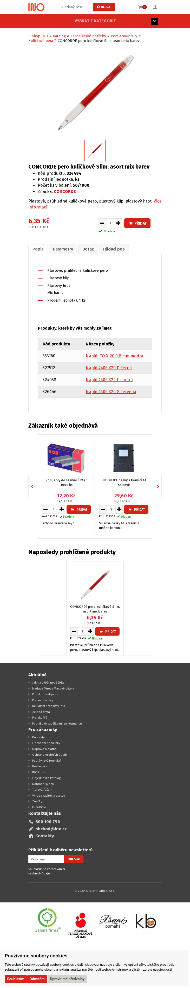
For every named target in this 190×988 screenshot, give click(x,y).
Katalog (59, 36)
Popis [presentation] (37, 249)
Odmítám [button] (37, 979)
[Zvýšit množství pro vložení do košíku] (118, 223)
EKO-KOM (39, 807)
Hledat (104, 7)
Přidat (137, 223)
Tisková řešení (42, 789)
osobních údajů (39, 873)
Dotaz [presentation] (86, 249)
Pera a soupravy (124, 36)
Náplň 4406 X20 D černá (109, 367)
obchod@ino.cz (51, 828)
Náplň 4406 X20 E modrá (109, 379)
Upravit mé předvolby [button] (67, 979)
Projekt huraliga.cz (45, 694)
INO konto (39, 772)
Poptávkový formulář (46, 760)
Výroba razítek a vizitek (48, 795)
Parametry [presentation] (62, 249)
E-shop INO (38, 36)
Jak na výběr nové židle (48, 682)
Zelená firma (41, 711)
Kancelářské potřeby (88, 36)
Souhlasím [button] (15, 979)
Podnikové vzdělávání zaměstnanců (57, 723)
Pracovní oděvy (42, 699)
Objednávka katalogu (47, 778)
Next (161, 486)
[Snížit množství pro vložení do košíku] (102, 223)
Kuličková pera (40, 41)
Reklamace (40, 766)
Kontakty (38, 737)
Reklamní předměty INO (48, 705)
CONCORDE (65, 191)
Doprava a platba (44, 748)
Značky (37, 801)
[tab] (37, 249)
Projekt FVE (39, 717)
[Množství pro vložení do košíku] (110, 223)
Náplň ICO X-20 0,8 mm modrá (114, 355)
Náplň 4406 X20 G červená (111, 391)
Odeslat (74, 859)
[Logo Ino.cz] (36, 7)
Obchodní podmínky (46, 743)
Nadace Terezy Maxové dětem (53, 688)
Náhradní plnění (43, 783)
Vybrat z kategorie (49, 20)
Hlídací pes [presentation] (111, 249)
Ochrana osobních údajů (49, 754)
